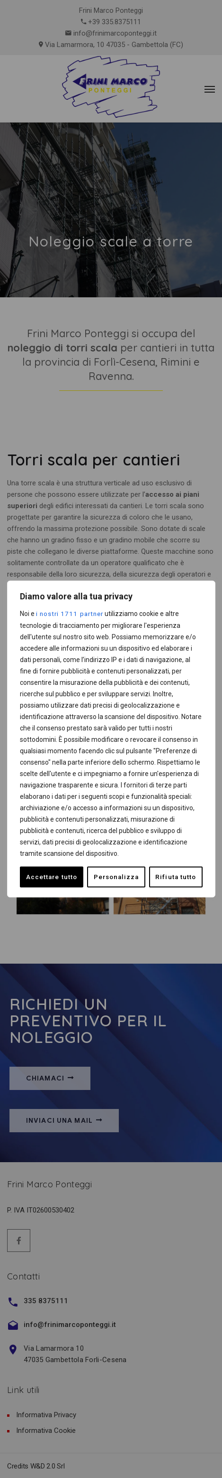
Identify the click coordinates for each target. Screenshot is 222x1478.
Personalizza (49, 877)
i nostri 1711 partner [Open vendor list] (71, 613)
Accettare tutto (170, 877)
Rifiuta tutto (109, 877)
